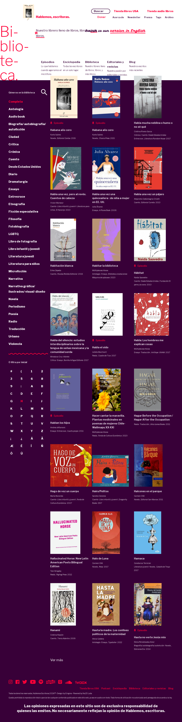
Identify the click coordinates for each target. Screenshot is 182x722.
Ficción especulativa (23, 211)
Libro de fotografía (23, 241)
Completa (16, 101)
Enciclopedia (73, 66)
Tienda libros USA (126, 11)
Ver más (56, 660)
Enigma (68, 693)
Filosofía (15, 219)
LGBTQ (14, 234)
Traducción (17, 329)
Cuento (14, 159)
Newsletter (134, 17)
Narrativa (16, 279)
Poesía (13, 314)
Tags (158, 17)
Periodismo (17, 306)
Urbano (14, 336)
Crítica (14, 144)
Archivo (169, 17)
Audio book (17, 116)
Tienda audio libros (160, 11)
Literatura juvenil (21, 256)
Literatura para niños (24, 264)
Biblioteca (95, 68)
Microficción (17, 271)
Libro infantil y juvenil (24, 249)
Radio (13, 321)
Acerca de (118, 17)
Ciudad (14, 137)
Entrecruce (17, 196)
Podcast (105, 688)
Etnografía (17, 204)
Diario (13, 174)
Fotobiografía (19, 226)
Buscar (99, 11)
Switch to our (115, 30)
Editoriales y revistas (117, 68)
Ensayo (14, 189)
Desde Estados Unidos (25, 166)
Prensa (148, 17)
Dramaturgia (18, 181)
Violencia (15, 344)
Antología (16, 109)
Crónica (14, 152)
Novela (13, 299)
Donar (101, 17)
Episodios (51, 68)
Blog (139, 66)
